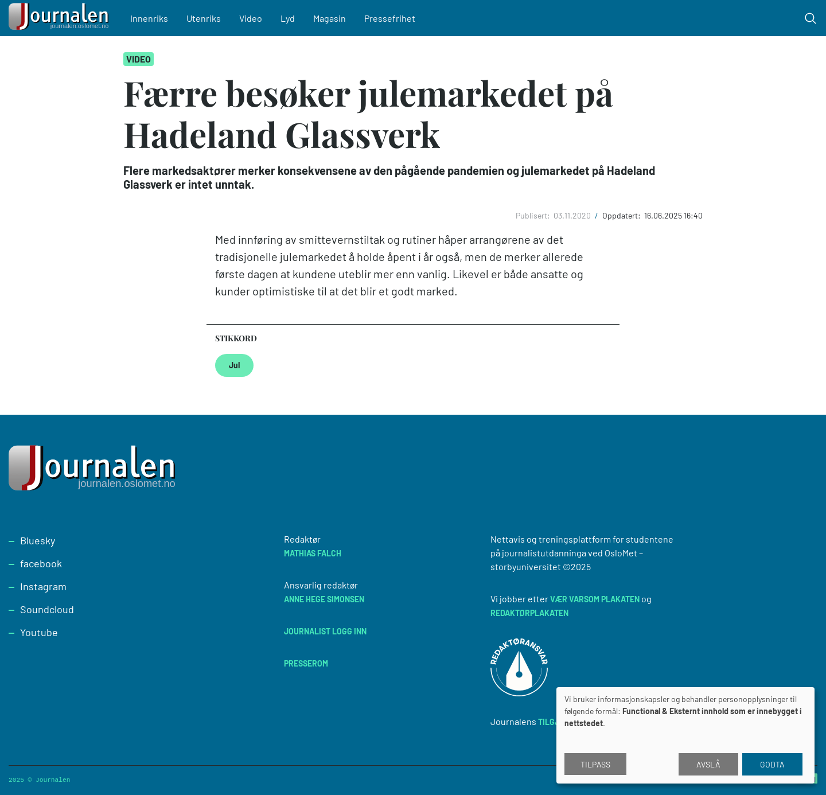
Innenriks (149, 18)
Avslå (708, 764)
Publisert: (534, 215)
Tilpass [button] (595, 764)
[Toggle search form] (810, 18)
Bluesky (37, 540)
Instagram (43, 586)
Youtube (39, 632)
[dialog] (685, 735)
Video (250, 18)
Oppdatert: (622, 215)
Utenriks (203, 18)
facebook (41, 563)
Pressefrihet (389, 18)
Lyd (287, 18)
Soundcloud (47, 609)
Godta (772, 764)
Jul (234, 365)
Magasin (329, 18)
